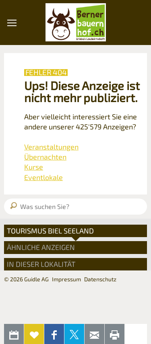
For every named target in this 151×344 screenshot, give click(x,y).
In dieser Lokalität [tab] (41, 264)
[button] (12, 68)
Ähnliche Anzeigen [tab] (41, 247)
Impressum (66, 279)
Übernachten (45, 156)
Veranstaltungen (51, 146)
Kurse (33, 166)
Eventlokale (43, 177)
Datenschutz (100, 279)
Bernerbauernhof (76, 22)
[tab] (75, 231)
